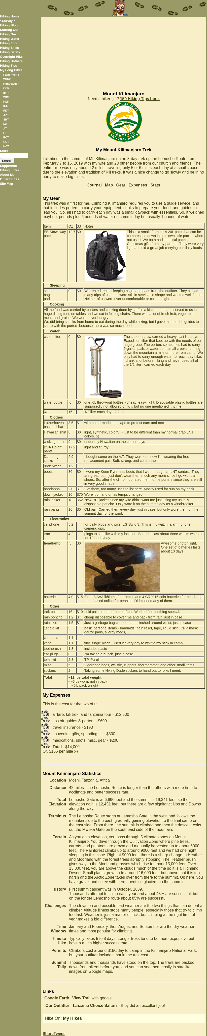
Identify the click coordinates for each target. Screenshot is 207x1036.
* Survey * (7, 21)
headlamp (52, 543)
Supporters (8, 166)
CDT (6, 141)
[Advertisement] (123, 52)
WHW (6, 79)
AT (5, 128)
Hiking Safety (10, 52)
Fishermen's (11, 74)
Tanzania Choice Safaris (95, 1005)
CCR (6, 88)
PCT (6, 137)
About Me (7, 175)
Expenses (138, 185)
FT (5, 132)
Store (4, 151)
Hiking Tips (8, 65)
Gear (120, 185)
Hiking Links (9, 170)
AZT (6, 115)
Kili (5, 106)
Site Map (6, 183)
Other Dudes (9, 179)
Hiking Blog (9, 25)
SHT (6, 119)
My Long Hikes (11, 70)
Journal (94, 185)
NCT (6, 146)
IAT (5, 123)
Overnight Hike (11, 57)
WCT (6, 97)
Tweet (59, 1034)
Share (48, 1034)
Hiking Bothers (11, 61)
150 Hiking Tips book (140, 99)
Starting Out (9, 30)
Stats (155, 185)
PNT (6, 110)
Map (109, 185)
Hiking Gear (9, 34)
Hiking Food (9, 43)
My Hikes (72, 1018)
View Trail (81, 998)
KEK (6, 101)
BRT (6, 92)
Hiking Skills (9, 48)
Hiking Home (9, 16)
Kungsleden (11, 83)
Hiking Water (9, 39)
